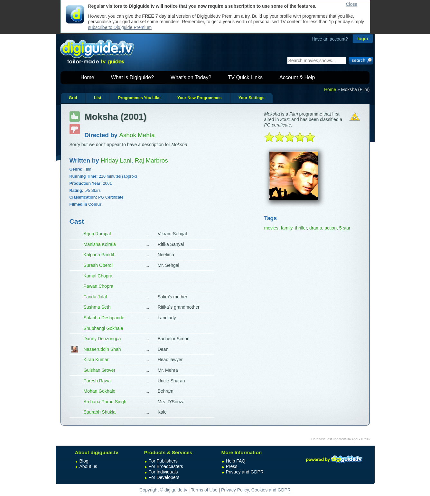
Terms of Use (204, 489)
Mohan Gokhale (100, 391)
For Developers (164, 477)
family (287, 227)
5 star (345, 227)
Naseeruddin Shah (102, 349)
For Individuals (163, 471)
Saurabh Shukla (100, 412)
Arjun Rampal (97, 233)
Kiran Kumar (96, 359)
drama (315, 227)
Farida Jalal (95, 296)
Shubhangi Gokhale (103, 328)
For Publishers (163, 460)
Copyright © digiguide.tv (163, 489)
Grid (73, 98)
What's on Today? (191, 77)
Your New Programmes (199, 98)
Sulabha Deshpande (104, 317)
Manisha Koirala (100, 244)
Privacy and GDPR (245, 471)
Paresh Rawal (98, 380)
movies (271, 227)
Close (352, 4)
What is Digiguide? (132, 77)
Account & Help (297, 77)
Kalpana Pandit (99, 254)
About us (88, 466)
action (331, 227)
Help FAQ (236, 460)
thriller (301, 227)
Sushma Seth (97, 307)
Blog (84, 460)
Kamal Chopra (98, 275)
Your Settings (251, 98)
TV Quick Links (245, 77)
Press (232, 466)
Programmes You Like (139, 98)
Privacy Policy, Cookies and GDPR (256, 489)
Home (87, 77)
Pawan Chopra (99, 286)
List (97, 98)
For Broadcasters (166, 466)
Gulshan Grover (100, 370)
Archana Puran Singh (105, 401)
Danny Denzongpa (102, 338)
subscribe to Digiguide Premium (120, 27)
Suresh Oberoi (98, 265)
